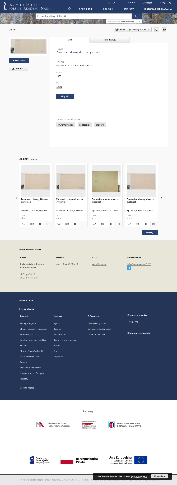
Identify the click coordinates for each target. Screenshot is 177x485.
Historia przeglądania (158, 9)
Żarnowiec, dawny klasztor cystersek (34, 200)
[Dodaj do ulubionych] (156, 29)
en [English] (114, 3)
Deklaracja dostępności (99, 328)
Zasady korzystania (97, 323)
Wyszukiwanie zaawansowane (121, 21)
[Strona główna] (69, 9)
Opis (56, 351)
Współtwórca (60, 334)
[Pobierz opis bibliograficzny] (31, 224)
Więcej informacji (139, 476)
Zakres (57, 345)
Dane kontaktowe (96, 334)
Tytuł (56, 323)
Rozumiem (159, 476)
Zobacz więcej (27, 387)
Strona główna (26, 308)
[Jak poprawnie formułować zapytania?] (139, 21)
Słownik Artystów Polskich (32, 351)
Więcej (149, 232)
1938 (58, 76)
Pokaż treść (19, 60)
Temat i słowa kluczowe (65, 339)
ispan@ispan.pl (99, 263)
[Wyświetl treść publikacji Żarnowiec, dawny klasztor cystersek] (40, 224)
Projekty (24, 378)
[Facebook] (129, 268)
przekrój (100, 124)
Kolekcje (108, 9)
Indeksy (129, 9)
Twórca (57, 328)
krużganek (84, 124)
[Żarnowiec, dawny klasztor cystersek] (28, 46)
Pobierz (17, 68)
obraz (59, 86)
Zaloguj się (165, 2)
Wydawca (58, 356)
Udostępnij (148, 2)
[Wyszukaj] (137, 16)
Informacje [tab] (110, 39)
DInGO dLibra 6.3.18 (72, 479)
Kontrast (132, 2)
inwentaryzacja (65, 124)
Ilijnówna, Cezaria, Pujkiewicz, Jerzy (74, 65)
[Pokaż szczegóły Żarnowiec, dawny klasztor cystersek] (47, 224)
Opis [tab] (70, 40)
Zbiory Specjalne (28, 323)
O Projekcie (85, 9)
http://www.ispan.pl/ (139, 263)
